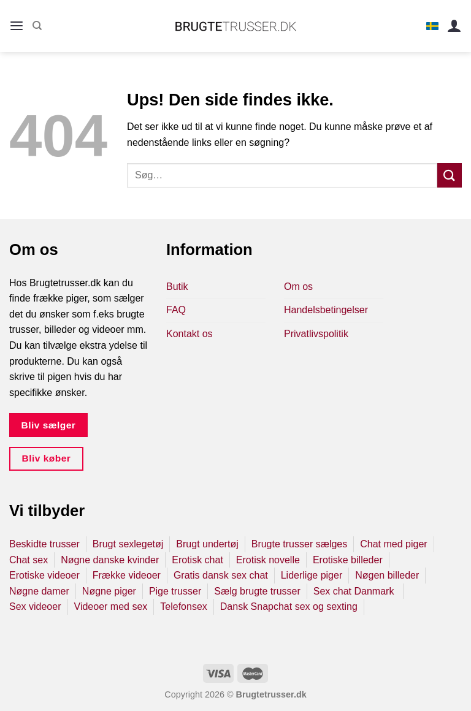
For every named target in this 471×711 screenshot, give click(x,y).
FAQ (176, 310)
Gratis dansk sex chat (221, 575)
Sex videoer (35, 606)
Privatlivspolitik (316, 334)
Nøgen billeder (387, 575)
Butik (177, 286)
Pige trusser (175, 591)
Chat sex (28, 560)
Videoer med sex (111, 606)
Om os (298, 286)
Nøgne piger (109, 591)
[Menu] (16, 26)
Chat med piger (393, 544)
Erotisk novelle (268, 560)
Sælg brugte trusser (257, 591)
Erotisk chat (197, 560)
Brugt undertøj (207, 544)
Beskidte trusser (44, 544)
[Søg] (37, 25)
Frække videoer (127, 575)
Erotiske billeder (348, 560)
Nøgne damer (39, 591)
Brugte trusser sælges (299, 544)
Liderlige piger (312, 575)
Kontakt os (189, 334)
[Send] (449, 175)
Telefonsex (183, 606)
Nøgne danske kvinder (110, 560)
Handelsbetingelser (326, 310)
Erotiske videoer (44, 575)
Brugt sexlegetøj (128, 544)
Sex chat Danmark (355, 591)
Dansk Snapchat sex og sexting (289, 606)
